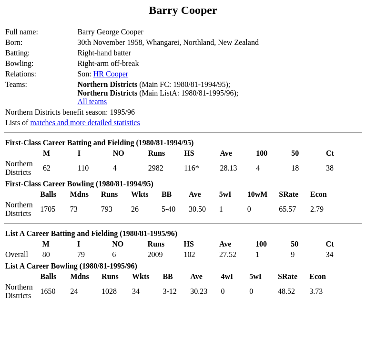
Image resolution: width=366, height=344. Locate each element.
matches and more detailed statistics (85, 122)
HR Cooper (110, 74)
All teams (92, 101)
